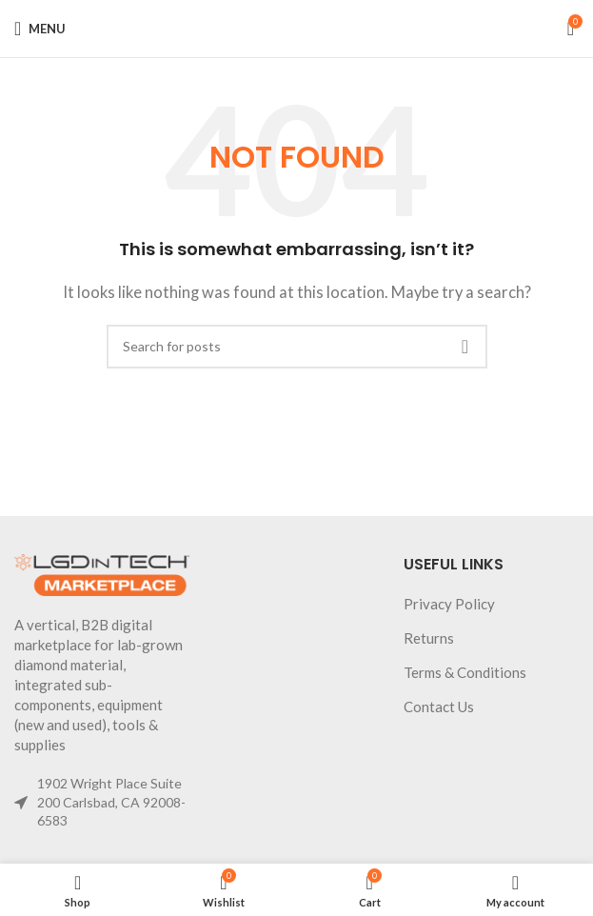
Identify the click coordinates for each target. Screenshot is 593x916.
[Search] (297, 346)
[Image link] (101, 573)
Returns (429, 638)
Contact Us (439, 706)
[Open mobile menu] (40, 29)
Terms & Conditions (465, 672)
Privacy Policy (449, 603)
